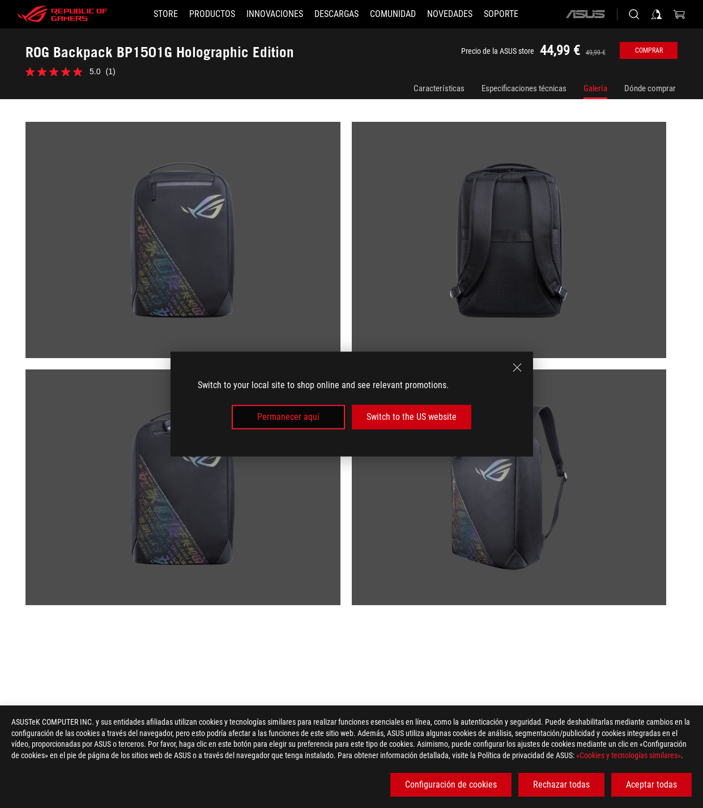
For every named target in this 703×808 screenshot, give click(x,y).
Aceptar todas (651, 784)
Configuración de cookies (451, 784)
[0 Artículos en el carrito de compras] (679, 14)
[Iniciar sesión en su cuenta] (656, 14)
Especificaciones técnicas (524, 88)
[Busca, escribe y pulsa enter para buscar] (634, 14)
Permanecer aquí (288, 416)
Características (439, 88)
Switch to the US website (412, 416)
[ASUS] (585, 14)
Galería (595, 88)
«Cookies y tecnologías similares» (628, 755)
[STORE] (166, 14)
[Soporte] (501, 14)
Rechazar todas (561, 784)
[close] (517, 368)
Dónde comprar (650, 88)
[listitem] (188, 245)
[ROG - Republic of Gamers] (62, 14)
